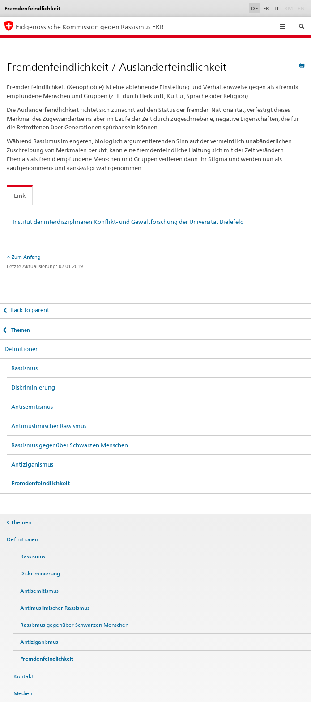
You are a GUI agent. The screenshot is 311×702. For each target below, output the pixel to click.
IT (276, 8)
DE (254, 8)
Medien (22, 693)
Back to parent (29, 309)
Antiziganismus (32, 464)
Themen (20, 330)
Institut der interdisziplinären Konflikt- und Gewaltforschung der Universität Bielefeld (128, 221)
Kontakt (23, 676)
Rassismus (24, 368)
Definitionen (21, 348)
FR (266, 8)
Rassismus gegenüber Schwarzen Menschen (69, 445)
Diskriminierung (33, 387)
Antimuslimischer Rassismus (48, 425)
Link (20, 195)
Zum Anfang (26, 257)
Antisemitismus (32, 406)
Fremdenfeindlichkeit (40, 483)
